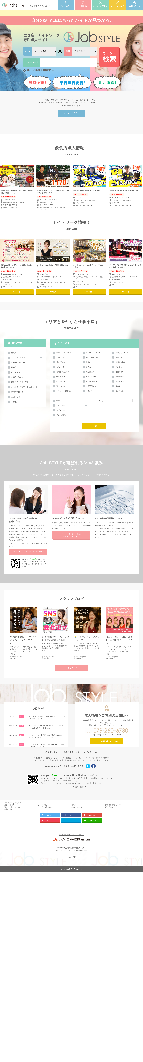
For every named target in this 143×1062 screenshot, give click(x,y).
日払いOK (60, 367)
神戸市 (14, 367)
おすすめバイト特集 (80, 657)
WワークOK (60, 381)
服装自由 (119, 357)
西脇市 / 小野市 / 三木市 (20, 382)
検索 (109, 57)
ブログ (12, 657)
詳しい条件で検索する (40, 70)
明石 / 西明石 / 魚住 (19, 362)
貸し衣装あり (61, 362)
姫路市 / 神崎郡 (9, 805)
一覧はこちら (71, 668)
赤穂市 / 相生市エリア (78, 807)
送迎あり (119, 367)
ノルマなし (60, 357)
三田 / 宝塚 (15, 397)
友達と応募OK (91, 377)
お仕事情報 (83, 6)
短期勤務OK (90, 372)
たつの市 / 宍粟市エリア (45, 807)
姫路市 (14, 353)
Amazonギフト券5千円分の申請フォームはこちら (71, 535)
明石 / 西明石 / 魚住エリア (113, 805)
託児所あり (120, 381)
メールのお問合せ (71, 857)
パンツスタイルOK (93, 353)
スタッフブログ (117, 6)
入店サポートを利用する (28, 551)
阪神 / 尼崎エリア (110, 807)
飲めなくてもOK (122, 353)
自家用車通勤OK (62, 372)
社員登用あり (91, 386)
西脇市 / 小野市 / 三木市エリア (13, 807)
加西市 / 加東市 (17, 377)
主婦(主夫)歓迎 (91, 381)
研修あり (119, 386)
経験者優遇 (120, 377)
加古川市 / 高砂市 (18, 358)
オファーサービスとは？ (71, 106)
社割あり (89, 391)
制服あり (89, 362)
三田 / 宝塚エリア (9, 809)
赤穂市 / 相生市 (17, 392)
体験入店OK (60, 377)
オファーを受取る (100, 6)
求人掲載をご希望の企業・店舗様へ (71, 835)
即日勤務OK (120, 372)
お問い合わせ (134, 6)
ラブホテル (60, 410)
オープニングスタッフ (64, 353)
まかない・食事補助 (63, 391)
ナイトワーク (61, 405)
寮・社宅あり (61, 386)
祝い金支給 (120, 391)
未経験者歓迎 (121, 362)
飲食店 (58, 401)
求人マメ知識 (18, 657)
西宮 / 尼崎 (15, 372)
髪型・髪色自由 (92, 357)
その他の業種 (61, 415)
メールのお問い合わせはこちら (106, 741)
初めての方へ (65, 6)
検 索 (94, 426)
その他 (14, 402)
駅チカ (88, 367)
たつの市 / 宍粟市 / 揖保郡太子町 (24, 387)
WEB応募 (16, 292)
